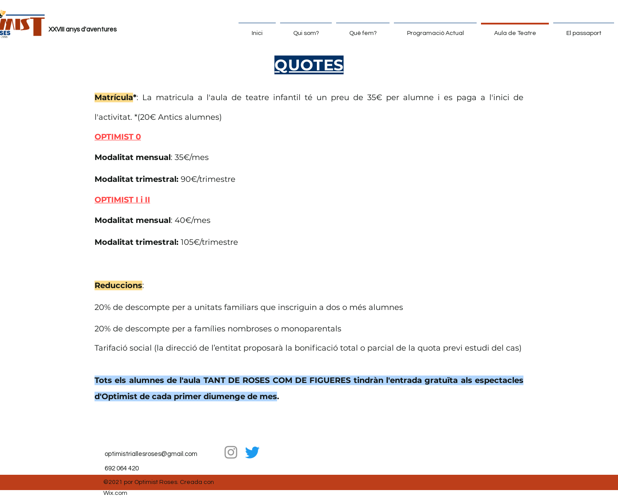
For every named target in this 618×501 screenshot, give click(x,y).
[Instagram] (230, 452)
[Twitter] (252, 452)
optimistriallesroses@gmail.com (151, 454)
